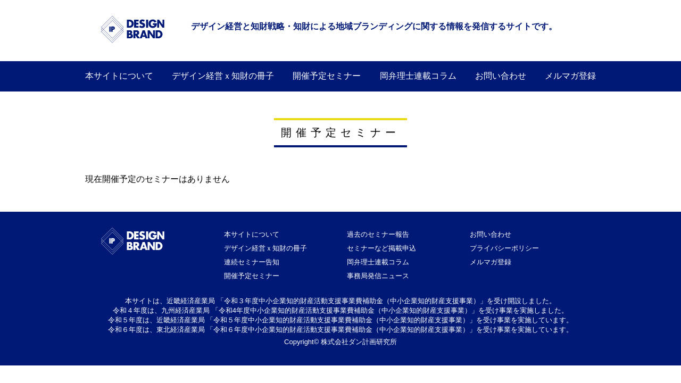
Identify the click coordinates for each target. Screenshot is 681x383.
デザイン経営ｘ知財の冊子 (265, 248)
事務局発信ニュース (378, 276)
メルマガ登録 (570, 75)
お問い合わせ (500, 75)
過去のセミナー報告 (378, 234)
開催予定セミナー (327, 75)
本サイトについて (119, 75)
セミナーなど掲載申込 (381, 248)
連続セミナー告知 (251, 262)
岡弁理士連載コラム (418, 75)
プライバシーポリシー (504, 248)
